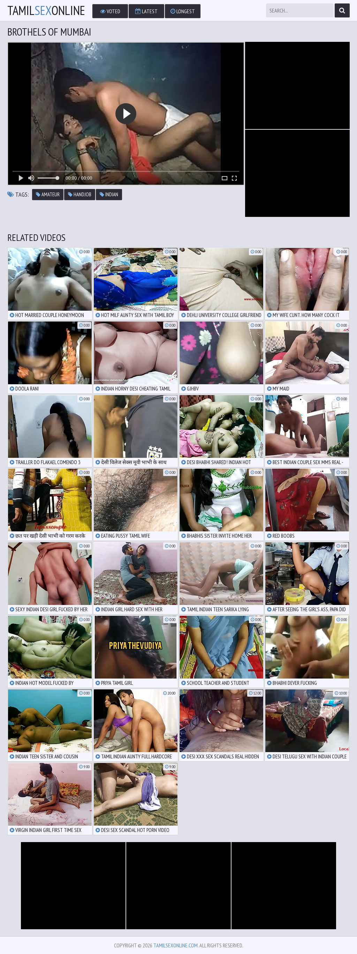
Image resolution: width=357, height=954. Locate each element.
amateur (48, 194)
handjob (79, 194)
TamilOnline (46, 10)
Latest (146, 11)
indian (109, 194)
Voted (110, 11)
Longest (182, 11)
